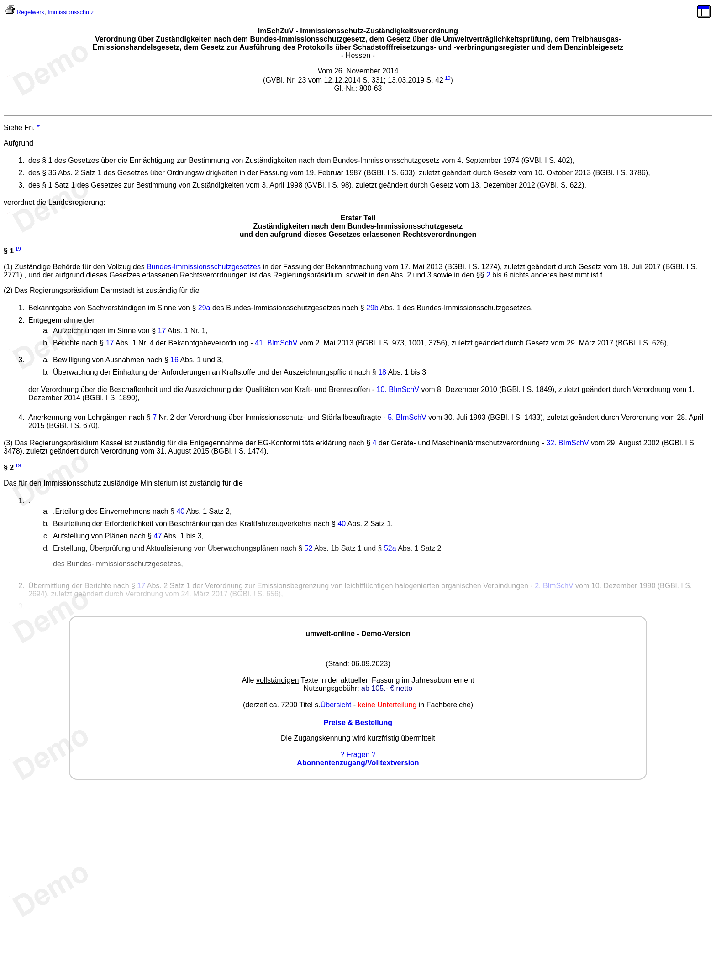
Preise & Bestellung (358, 722)
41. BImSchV (276, 343)
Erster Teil (357, 218)
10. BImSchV (398, 389)
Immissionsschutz (70, 12)
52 (309, 548)
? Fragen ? (357, 754)
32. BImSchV (567, 443)
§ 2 (9, 467)
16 (174, 360)
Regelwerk (30, 12)
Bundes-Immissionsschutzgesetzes (204, 267)
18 (382, 372)
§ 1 (9, 251)
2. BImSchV (554, 586)
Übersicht (336, 705)
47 (158, 536)
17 (162, 330)
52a (390, 548)
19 (447, 78)
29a (204, 308)
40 (180, 511)
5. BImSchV (407, 417)
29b (372, 308)
